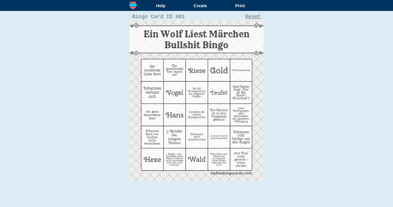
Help (161, 5)
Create (200, 5)
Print (240, 5)
